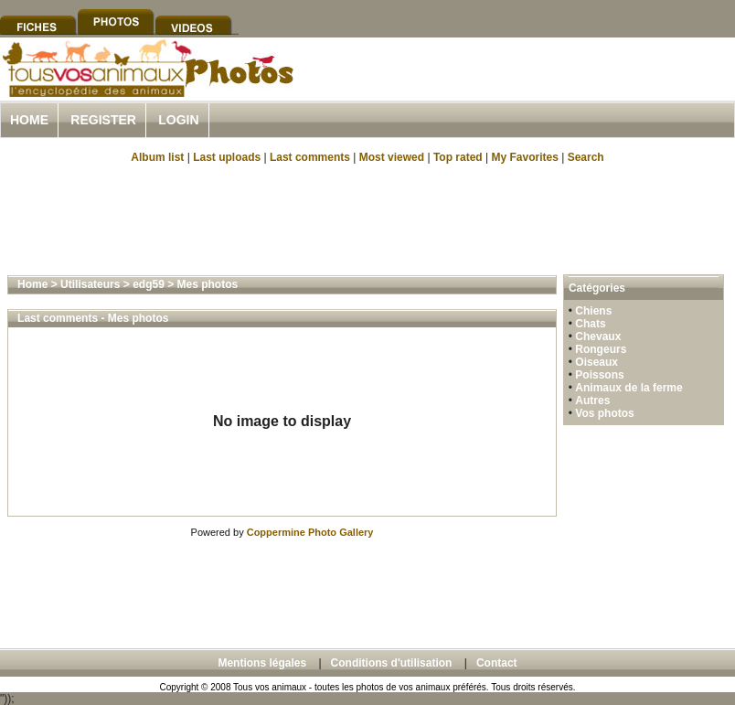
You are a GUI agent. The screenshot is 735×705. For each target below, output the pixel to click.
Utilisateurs (90, 284)
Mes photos (208, 284)
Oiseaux (596, 362)
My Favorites (525, 157)
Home (29, 119)
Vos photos (604, 413)
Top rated (458, 157)
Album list (157, 157)
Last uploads (227, 157)
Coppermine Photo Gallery (310, 532)
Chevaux (598, 336)
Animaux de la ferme (628, 387)
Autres (592, 400)
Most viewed (391, 157)
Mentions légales (262, 663)
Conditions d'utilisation (392, 663)
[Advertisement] (367, 217)
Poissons (599, 375)
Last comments (310, 157)
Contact (496, 663)
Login (178, 119)
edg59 (149, 284)
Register (103, 119)
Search (586, 157)
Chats (590, 323)
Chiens (593, 310)
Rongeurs (600, 349)
